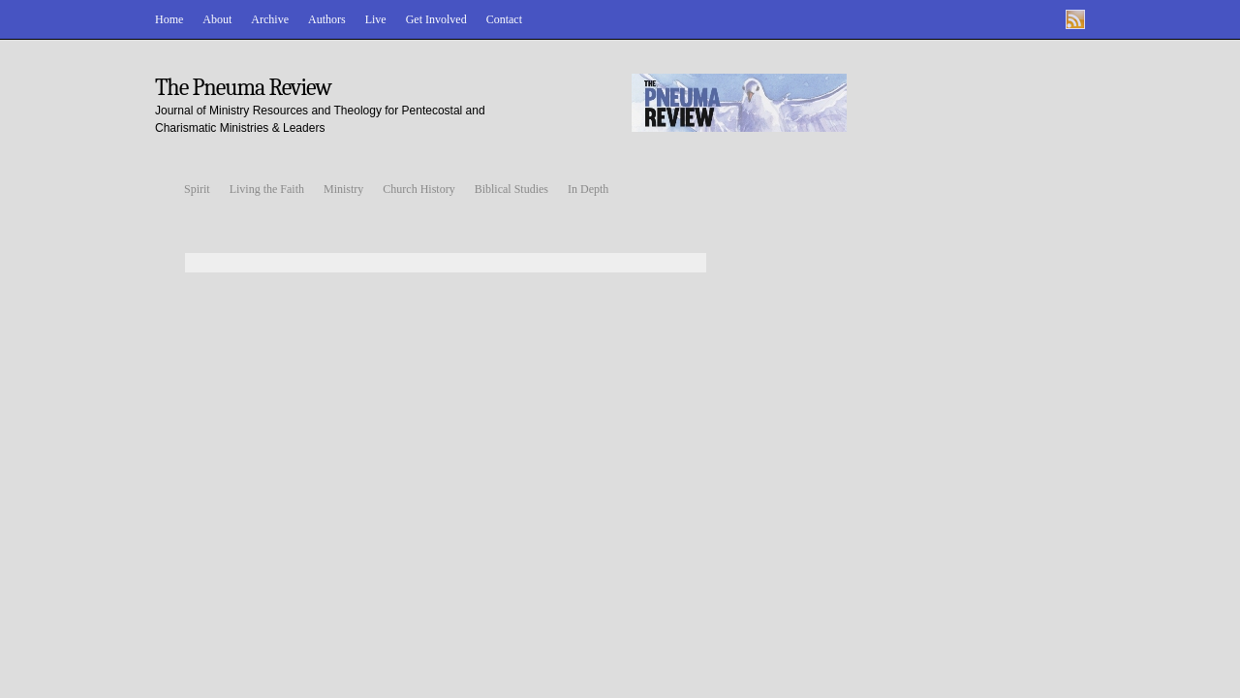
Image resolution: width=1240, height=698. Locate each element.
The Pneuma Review (243, 87)
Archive (270, 19)
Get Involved (436, 19)
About (217, 19)
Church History (418, 189)
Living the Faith (267, 189)
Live (376, 19)
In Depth (588, 189)
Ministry (343, 189)
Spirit (197, 189)
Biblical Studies (511, 189)
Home (169, 19)
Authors (327, 19)
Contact (504, 19)
